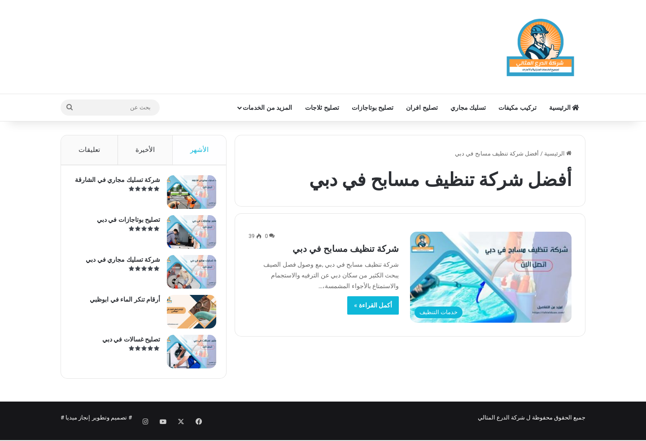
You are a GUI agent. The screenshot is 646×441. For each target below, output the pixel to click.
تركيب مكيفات (517, 107)
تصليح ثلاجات (322, 107)
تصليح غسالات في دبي (128, 342)
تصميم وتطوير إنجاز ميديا (96, 424)
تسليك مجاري (468, 107)
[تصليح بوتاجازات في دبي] (188, 235)
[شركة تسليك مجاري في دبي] (188, 275)
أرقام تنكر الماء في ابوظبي (121, 303)
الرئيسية (564, 107)
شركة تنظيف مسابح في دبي (345, 248)
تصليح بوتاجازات (372, 107)
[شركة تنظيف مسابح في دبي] (491, 277)
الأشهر (199, 150)
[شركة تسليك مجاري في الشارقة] (188, 195)
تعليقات (89, 150)
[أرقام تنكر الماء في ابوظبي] (188, 315)
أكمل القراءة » (373, 305)
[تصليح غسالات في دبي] (188, 355)
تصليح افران (421, 107)
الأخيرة (145, 150)
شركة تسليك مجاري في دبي (119, 263)
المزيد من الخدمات (267, 107)
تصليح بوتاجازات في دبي (125, 223)
